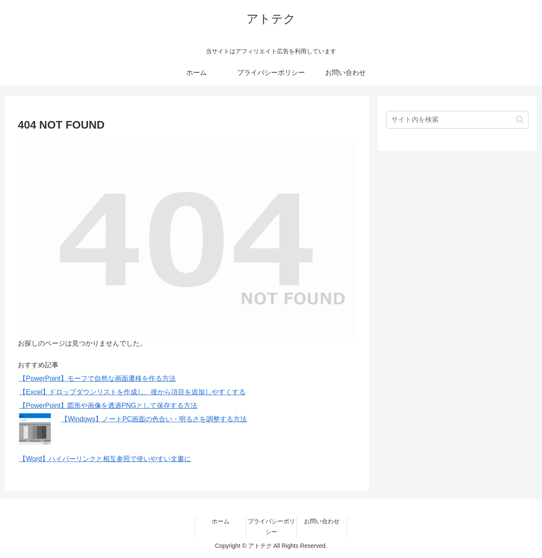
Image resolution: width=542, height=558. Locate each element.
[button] (519, 119)
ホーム (221, 521)
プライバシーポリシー (271, 526)
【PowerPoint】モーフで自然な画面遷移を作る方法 (97, 378)
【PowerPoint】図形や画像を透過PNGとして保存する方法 (108, 405)
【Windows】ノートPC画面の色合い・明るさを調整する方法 (154, 419)
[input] (457, 120)
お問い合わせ (322, 521)
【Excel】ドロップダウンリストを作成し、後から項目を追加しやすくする (132, 392)
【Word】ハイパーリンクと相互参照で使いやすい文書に (105, 458)
